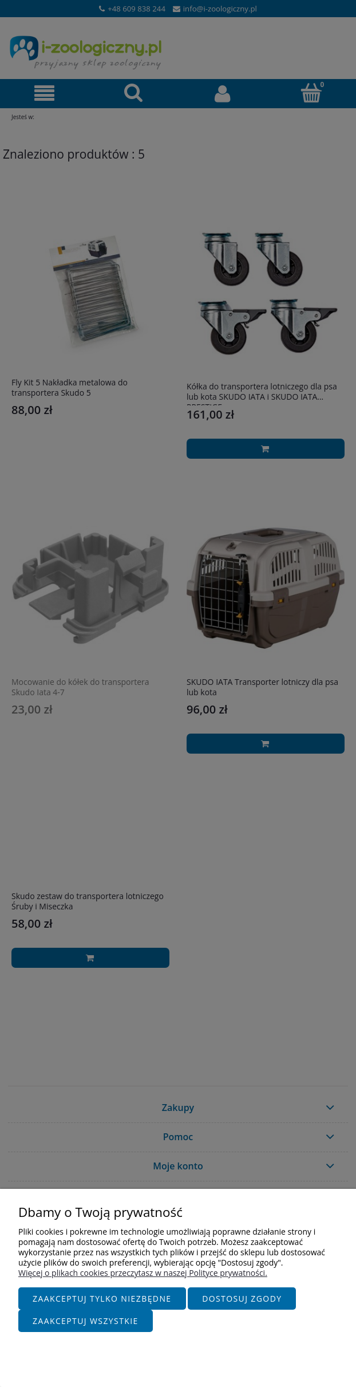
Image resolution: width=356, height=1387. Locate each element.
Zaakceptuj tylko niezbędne (102, 1298)
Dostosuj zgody (242, 1298)
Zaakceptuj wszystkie (86, 1320)
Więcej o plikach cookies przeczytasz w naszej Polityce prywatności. (142, 1272)
